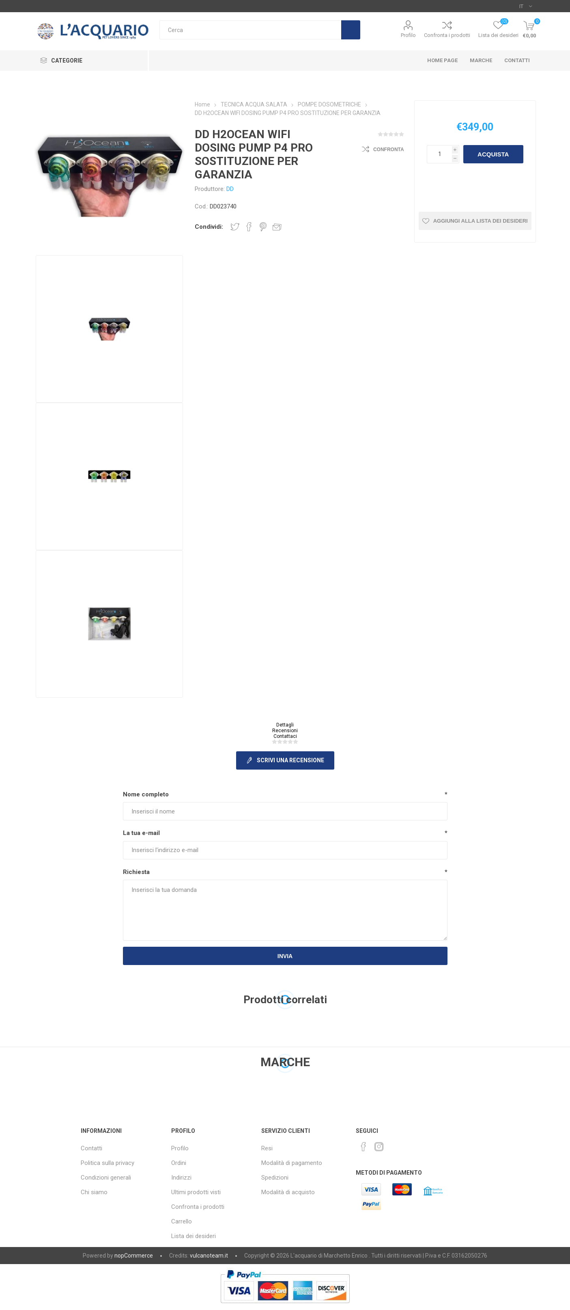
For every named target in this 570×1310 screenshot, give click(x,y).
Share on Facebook (249, 226)
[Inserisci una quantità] (439, 154)
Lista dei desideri (193, 1236)
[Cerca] (250, 29)
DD (230, 189)
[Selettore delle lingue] (525, 6)
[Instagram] (378, 1146)
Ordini (178, 1163)
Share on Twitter (234, 226)
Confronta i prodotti (447, 35)
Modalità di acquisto (288, 1192)
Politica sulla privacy (107, 1163)
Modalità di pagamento (291, 1163)
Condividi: (209, 226)
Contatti (91, 1148)
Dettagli (285, 725)
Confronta (388, 149)
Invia (285, 956)
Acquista (493, 154)
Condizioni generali (106, 1177)
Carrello (181, 1221)
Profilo (408, 35)
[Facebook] (363, 1146)
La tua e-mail (141, 833)
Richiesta (136, 872)
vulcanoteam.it (209, 1255)
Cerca (350, 29)
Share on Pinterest (263, 226)
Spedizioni (274, 1177)
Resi (267, 1148)
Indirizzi (181, 1177)
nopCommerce (133, 1255)
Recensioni (285, 730)
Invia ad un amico (277, 226)
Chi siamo (94, 1192)
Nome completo (146, 794)
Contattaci (285, 736)
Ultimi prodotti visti (196, 1192)
